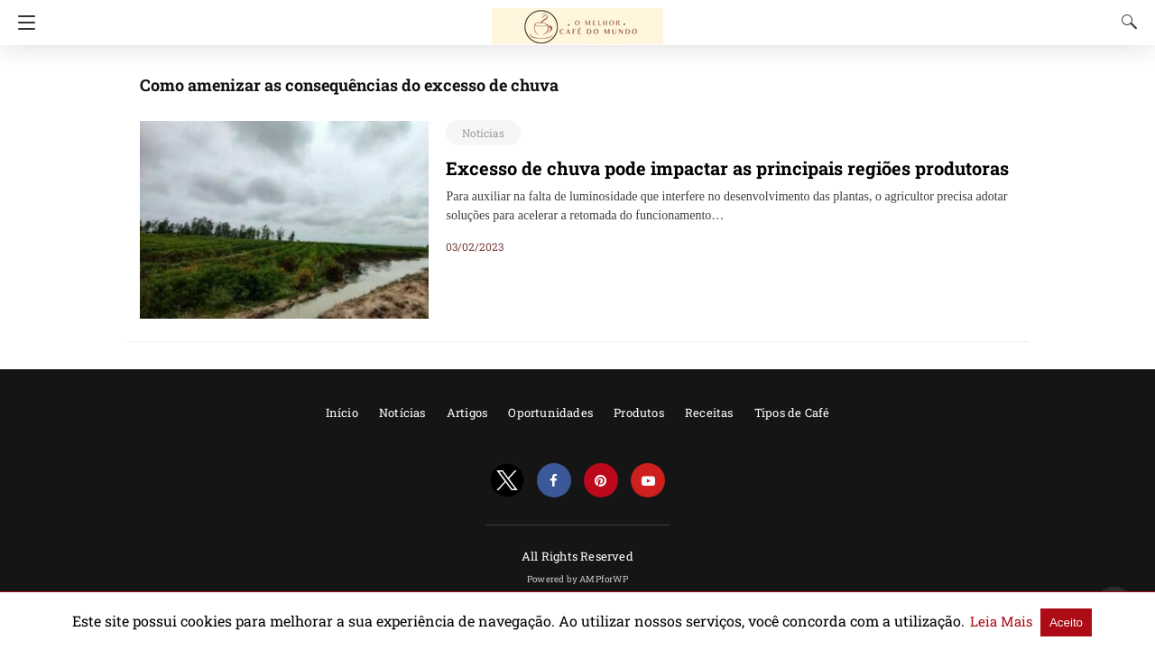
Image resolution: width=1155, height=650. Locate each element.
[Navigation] (22, 22)
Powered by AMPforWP (577, 579)
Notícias (480, 132)
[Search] (1125, 21)
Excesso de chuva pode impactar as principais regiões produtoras (696, 168)
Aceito (995, 621)
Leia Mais (937, 621)
